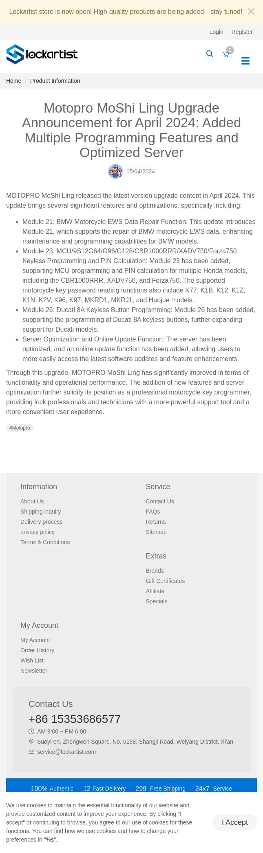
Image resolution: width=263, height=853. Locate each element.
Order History (37, 650)
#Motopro (19, 428)
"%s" (50, 839)
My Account (35, 640)
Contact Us (160, 501)
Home (13, 81)
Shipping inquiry (40, 511)
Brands (155, 570)
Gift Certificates (165, 581)
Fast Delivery (104, 788)
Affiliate (155, 591)
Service (213, 788)
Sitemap (156, 532)
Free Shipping (160, 788)
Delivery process (41, 521)
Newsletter (33, 670)
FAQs (153, 511)
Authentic (52, 788)
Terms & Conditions (45, 542)
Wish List (32, 660)
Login (216, 32)
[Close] (251, 12)
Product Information (55, 81)
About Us (32, 501)
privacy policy (37, 532)
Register (242, 32)
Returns (156, 521)
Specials (157, 601)
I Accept (235, 822)
